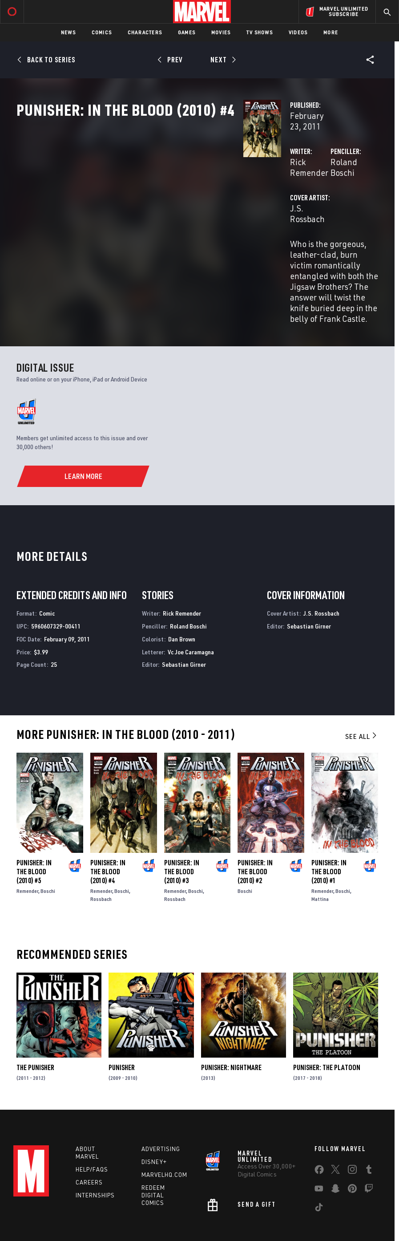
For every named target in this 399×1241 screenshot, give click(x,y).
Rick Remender (159, 190)
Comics (102, 32)
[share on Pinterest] (352, 1144)
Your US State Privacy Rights (140, 1212)
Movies (220, 32)
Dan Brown (181, 592)
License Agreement (347, 1212)
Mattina (320, 852)
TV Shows (259, 32)
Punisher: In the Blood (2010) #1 (329, 825)
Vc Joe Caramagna (191, 605)
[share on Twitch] (368, 1144)
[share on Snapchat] (335, 1144)
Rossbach (101, 852)
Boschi (47, 844)
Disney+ (154, 1115)
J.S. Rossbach (156, 226)
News (68, 32)
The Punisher (35, 1021)
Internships (95, 1148)
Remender (27, 844)
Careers (89, 1136)
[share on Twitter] (335, 1124)
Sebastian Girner (184, 618)
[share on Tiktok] (318, 1162)
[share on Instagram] (352, 1124)
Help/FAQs (92, 1123)
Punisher (122, 1021)
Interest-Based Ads (175, 1223)
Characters (145, 32)
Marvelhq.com (164, 1128)
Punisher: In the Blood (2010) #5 (34, 825)
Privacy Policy (80, 1212)
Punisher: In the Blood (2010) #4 (107, 825)
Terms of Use (40, 1212)
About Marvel (87, 1106)
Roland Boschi (277, 190)
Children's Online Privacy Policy (278, 1212)
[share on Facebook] (319, 1125)
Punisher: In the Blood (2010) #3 (181, 825)
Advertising (160, 1102)
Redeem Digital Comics (153, 1149)
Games (186, 32)
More (330, 32)
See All (361, 689)
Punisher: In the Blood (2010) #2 (255, 825)
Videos (298, 32)
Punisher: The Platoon (326, 1021)
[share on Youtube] (318, 1144)
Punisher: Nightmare (231, 1021)
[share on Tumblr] (368, 1124)
